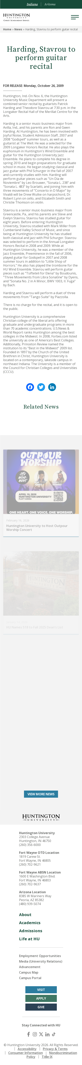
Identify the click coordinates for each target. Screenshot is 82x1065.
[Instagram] (34, 1034)
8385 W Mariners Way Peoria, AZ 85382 (35, 898)
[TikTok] (53, 1034)
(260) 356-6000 (30, 845)
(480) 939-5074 (30, 904)
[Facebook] (28, 1034)
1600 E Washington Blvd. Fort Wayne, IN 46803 (37, 878)
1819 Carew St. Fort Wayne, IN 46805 (35, 858)
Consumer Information (25, 1053)
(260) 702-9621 (30, 864)
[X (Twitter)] (41, 1034)
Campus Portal (30, 978)
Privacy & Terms (55, 1049)
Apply (41, 998)
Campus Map (28, 972)
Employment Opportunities (40, 956)
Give (41, 1007)
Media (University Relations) (40, 961)
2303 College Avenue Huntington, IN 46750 (35, 839)
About (25, 914)
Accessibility (27, 1049)
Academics (30, 922)
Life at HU (29, 938)
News (18, 29)
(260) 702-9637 (30, 884)
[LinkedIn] (47, 1034)
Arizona (49, 4)
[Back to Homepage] (41, 817)
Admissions (30, 930)
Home (7, 29)
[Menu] (74, 17)
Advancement (30, 967)
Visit (41, 990)
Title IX (47, 1057)
